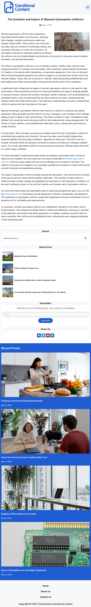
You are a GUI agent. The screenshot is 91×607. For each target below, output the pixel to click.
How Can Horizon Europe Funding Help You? (24, 457)
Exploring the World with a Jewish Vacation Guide (35, 280)
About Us (45, 591)
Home (46, 586)
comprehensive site (13, 194)
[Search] (42, 238)
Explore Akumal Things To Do (26, 268)
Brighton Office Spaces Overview (18, 514)
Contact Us (45, 597)
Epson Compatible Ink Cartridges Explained (23, 570)
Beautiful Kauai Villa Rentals (25, 256)
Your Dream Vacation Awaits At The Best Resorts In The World (40, 292)
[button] (88, 7)
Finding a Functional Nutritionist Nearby (22, 401)
